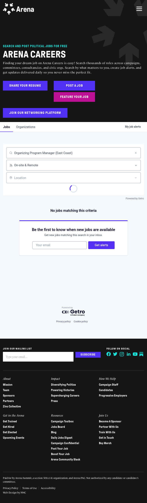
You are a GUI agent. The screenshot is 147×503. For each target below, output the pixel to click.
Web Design (10, 492)
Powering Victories (62, 390)
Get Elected (10, 432)
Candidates (106, 390)
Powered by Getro (135, 198)
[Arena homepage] (18, 8)
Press (54, 401)
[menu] (139, 9)
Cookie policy (81, 321)
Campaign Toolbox (62, 421)
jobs (6, 127)
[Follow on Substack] (141, 354)
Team (6, 390)
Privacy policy (63, 321)
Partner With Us (108, 426)
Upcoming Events (13, 437)
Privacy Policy (10, 488)
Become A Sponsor (110, 421)
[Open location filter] (135, 177)
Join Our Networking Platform (35, 113)
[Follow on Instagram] (122, 354)
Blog (53, 432)
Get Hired (8, 426)
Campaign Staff (108, 384)
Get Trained (10, 421)
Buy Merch (105, 443)
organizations (25, 127)
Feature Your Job (74, 97)
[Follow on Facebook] (108, 354)
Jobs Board (58, 426)
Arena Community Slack (65, 459)
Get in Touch (106, 437)
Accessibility (48, 488)
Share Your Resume (25, 85)
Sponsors (9, 395)
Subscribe (88, 354)
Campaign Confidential (65, 443)
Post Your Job (59, 448)
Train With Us (107, 432)
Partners (8, 401)
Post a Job (74, 85)
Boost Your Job (60, 454)
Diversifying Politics (63, 384)
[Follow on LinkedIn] (128, 354)
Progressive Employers (113, 395)
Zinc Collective (12, 406)
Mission (7, 384)
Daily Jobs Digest (61, 437)
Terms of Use (29, 488)
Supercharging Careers (65, 395)
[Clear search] (135, 153)
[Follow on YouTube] (135, 354)
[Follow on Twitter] (115, 354)
